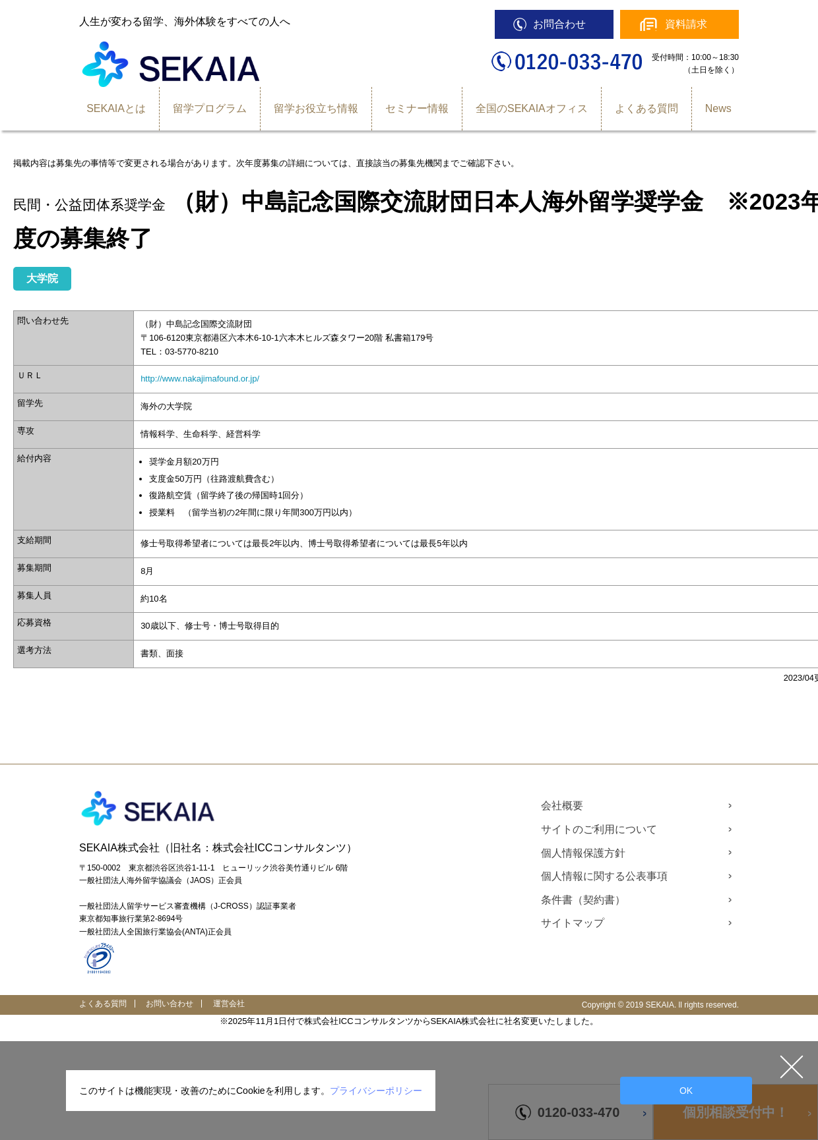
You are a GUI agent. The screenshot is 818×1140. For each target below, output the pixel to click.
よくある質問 (646, 108)
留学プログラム (210, 108)
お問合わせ (559, 24)
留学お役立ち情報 (316, 108)
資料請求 (686, 24)
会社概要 (562, 805)
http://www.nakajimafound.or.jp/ (200, 379)
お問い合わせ (169, 1003)
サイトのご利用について (599, 829)
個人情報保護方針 (583, 853)
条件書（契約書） (583, 899)
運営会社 (229, 1003)
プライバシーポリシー (376, 1090)
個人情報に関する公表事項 (604, 876)
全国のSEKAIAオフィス (532, 108)
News (718, 108)
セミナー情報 (417, 108)
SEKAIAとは (116, 108)
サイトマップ (572, 922)
